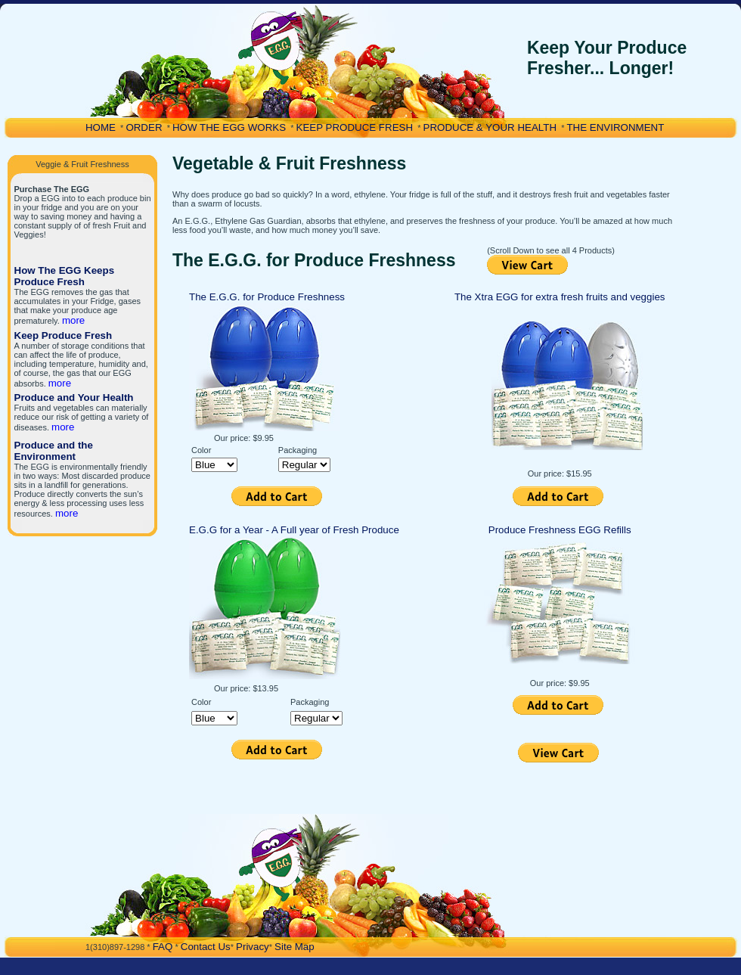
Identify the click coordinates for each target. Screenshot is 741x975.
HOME (100, 127)
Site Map (294, 946)
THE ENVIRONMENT (615, 127)
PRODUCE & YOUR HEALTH (490, 127)
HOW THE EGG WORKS (229, 127)
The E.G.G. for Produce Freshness (267, 297)
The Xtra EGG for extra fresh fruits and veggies (559, 297)
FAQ (163, 946)
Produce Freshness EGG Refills (559, 530)
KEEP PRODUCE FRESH (355, 127)
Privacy (252, 946)
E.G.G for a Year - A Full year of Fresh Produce (294, 530)
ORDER (144, 127)
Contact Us (206, 946)
